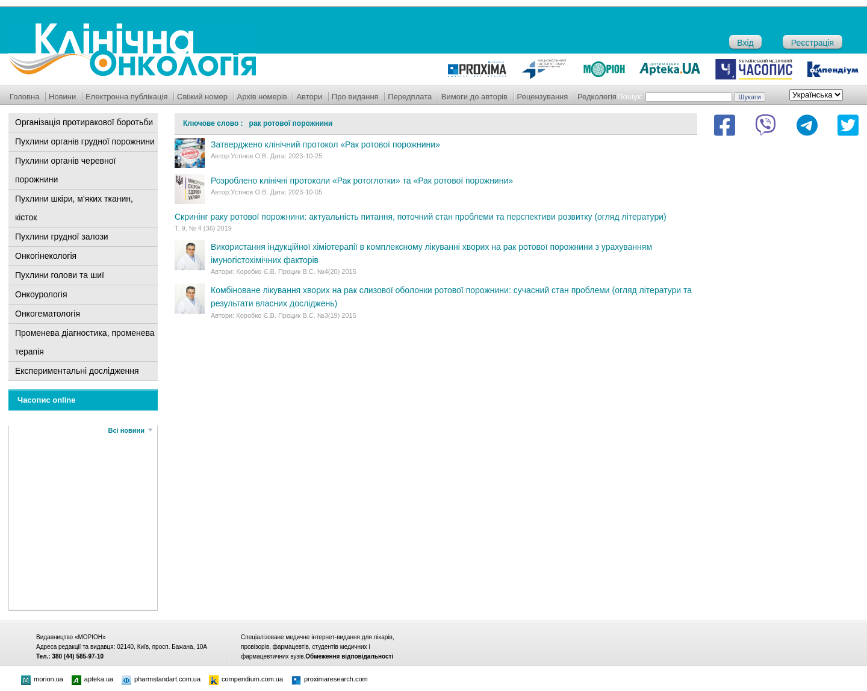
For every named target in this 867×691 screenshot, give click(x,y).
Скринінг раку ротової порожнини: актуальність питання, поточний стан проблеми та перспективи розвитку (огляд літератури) (421, 217)
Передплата (410, 96)
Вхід (745, 43)
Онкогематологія (47, 313)
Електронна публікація (126, 96)
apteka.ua (92, 679)
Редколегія (597, 96)
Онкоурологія (41, 294)
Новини (62, 96)
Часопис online (46, 399)
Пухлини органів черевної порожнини (65, 170)
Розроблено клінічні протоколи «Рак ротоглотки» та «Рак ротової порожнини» (362, 180)
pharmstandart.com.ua (161, 679)
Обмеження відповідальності (349, 656)
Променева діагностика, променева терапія (85, 342)
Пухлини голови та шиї (59, 275)
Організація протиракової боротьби (84, 122)
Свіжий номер (202, 96)
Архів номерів (262, 96)
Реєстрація (812, 43)
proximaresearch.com (329, 679)
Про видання (355, 96)
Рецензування (542, 96)
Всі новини (126, 430)
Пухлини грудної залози (61, 236)
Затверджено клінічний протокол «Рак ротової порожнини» (325, 144)
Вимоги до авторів (474, 96)
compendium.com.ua (246, 679)
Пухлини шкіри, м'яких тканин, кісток (74, 208)
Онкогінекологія (45, 256)
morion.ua (42, 679)
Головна (24, 96)
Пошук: (630, 96)
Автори (309, 96)
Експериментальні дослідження (77, 371)
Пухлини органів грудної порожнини (85, 141)
